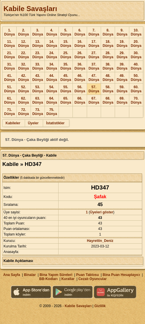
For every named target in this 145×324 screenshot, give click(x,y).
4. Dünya (51, 32)
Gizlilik (100, 306)
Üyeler (33, 123)
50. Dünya (136, 78)
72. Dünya (23, 112)
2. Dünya (23, 32)
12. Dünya (23, 44)
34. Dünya (51, 66)
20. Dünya (136, 44)
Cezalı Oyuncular (92, 279)
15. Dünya (65, 44)
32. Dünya (23, 66)
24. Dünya (51, 55)
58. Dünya (107, 89)
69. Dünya (122, 100)
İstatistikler (55, 123)
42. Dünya (23, 78)
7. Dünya (94, 32)
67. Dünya (94, 100)
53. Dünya (37, 89)
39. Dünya (122, 66)
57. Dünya (94, 89)
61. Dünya (9, 100)
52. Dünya (23, 89)
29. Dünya (122, 55)
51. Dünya (9, 89)
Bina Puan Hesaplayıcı (121, 275)
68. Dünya (107, 100)
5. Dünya (65, 32)
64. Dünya (51, 100)
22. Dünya (23, 55)
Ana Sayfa (11, 275)
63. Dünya (37, 100)
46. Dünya (80, 78)
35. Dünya (65, 66)
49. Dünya (122, 78)
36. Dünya (80, 66)
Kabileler (13, 123)
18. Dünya (107, 44)
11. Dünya (9, 44)
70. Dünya (136, 100)
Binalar (30, 275)
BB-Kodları (48, 279)
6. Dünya (80, 32)
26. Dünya (80, 55)
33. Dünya (37, 66)
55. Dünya (65, 89)
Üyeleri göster (101, 212)
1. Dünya (9, 32)
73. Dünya (37, 112)
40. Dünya (136, 66)
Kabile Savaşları (30, 9)
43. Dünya (37, 78)
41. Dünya (9, 78)
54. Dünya (51, 89)
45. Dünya (65, 78)
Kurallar (68, 279)
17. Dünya (94, 44)
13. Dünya (37, 44)
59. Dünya (122, 89)
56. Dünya (80, 89)
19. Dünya (122, 44)
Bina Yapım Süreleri (56, 275)
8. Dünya (107, 32)
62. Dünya (23, 100)
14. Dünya (51, 44)
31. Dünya (9, 66)
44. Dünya (51, 78)
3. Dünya (37, 32)
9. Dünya (122, 32)
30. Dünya (136, 55)
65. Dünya (65, 100)
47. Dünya (94, 78)
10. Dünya (136, 32)
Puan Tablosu (87, 275)
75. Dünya (51, 112)
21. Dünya (9, 55)
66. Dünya (80, 100)
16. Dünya (80, 44)
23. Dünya (37, 55)
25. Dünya (65, 55)
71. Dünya (9, 112)
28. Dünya (107, 55)
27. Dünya (94, 55)
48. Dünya (107, 78)
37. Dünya (94, 66)
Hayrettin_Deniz (100, 241)
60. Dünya (136, 89)
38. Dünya (107, 66)
